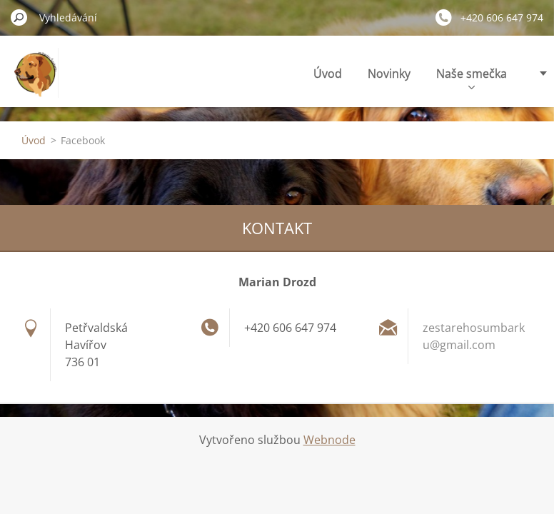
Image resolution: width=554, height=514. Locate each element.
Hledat (19, 17)
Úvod (327, 73)
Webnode (329, 440)
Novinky (389, 73)
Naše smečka (471, 77)
